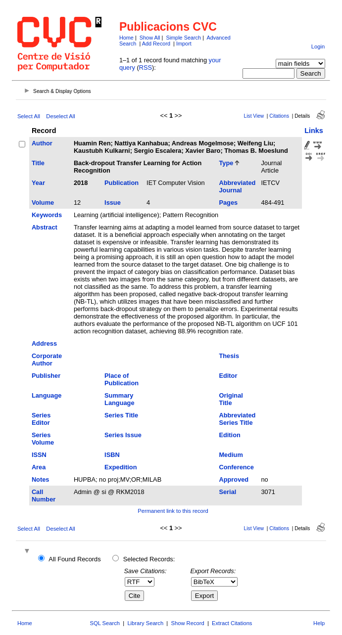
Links (313, 131)
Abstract (44, 227)
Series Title (121, 415)
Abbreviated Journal (237, 186)
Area (39, 467)
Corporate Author (47, 359)
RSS (145, 67)
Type (226, 163)
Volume (43, 202)
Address (44, 343)
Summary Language (119, 399)
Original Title (231, 399)
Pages (228, 202)
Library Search (145, 623)
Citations (279, 116)
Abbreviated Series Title (237, 418)
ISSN (39, 454)
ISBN (112, 454)
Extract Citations (232, 623)
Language (46, 395)
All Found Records (74, 559)
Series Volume (43, 438)
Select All (28, 116)
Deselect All (60, 116)
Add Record (156, 43)
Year (38, 182)
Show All (150, 38)
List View (254, 116)
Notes (40, 479)
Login (318, 46)
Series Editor (41, 418)
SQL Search (105, 623)
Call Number (43, 495)
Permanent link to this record (173, 511)
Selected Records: (149, 559)
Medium (231, 454)
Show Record (187, 623)
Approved (233, 479)
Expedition (120, 467)
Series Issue (123, 435)
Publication (121, 182)
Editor (228, 375)
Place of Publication (121, 379)
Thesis (229, 356)
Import (184, 43)
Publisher (46, 375)
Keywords (47, 215)
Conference (236, 467)
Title (38, 163)
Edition (229, 435)
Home (126, 38)
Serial (227, 492)
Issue (112, 202)
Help (319, 623)
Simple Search (183, 38)
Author (42, 143)
